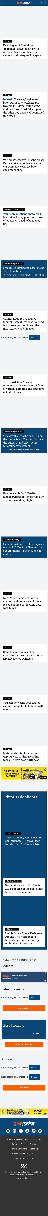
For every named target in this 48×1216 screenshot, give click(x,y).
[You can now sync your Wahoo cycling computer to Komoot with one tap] (24, 680)
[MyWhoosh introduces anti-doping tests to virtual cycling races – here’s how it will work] (24, 731)
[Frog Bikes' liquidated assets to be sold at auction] (24, 245)
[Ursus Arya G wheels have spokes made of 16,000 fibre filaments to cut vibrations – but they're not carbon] (24, 521)
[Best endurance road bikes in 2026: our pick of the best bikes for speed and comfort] (24, 864)
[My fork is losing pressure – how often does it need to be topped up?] (24, 191)
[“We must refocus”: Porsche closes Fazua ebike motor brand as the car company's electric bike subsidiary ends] (24, 137)
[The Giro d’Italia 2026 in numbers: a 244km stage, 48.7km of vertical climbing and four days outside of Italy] (24, 359)
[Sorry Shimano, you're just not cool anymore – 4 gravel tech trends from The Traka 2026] (24, 816)
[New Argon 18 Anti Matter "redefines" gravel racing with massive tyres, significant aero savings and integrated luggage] (24, 23)
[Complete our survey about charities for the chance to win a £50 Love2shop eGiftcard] (24, 629)
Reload (34, 337)
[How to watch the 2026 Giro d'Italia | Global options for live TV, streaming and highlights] (24, 471)
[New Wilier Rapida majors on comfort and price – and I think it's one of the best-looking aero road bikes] (24, 575)
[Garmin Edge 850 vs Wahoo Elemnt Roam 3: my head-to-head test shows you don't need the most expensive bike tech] (24, 296)
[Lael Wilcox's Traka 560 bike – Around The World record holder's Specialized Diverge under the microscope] (24, 912)
